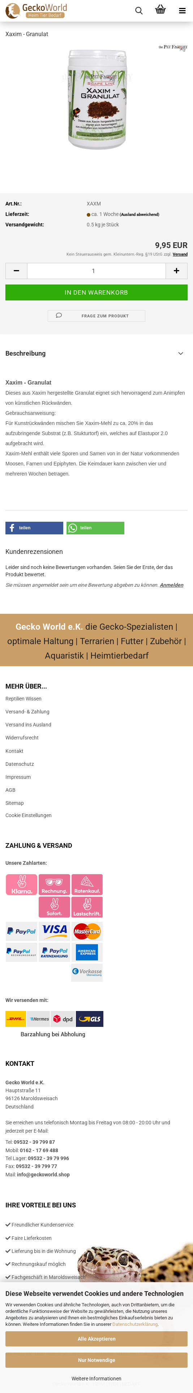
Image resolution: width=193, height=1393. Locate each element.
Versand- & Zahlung (27, 712)
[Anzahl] (96, 271)
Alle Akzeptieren (97, 1339)
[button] (16, 271)
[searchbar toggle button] (139, 11)
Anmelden (171, 585)
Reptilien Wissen (23, 699)
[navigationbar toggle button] (182, 11)
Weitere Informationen (96, 1378)
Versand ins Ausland (28, 725)
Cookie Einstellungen (28, 815)
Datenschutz (19, 764)
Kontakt (14, 751)
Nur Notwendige (96, 1360)
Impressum (18, 777)
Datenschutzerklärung (135, 1324)
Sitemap (14, 803)
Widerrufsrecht (22, 738)
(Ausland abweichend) (139, 214)
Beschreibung (25, 353)
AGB (10, 790)
